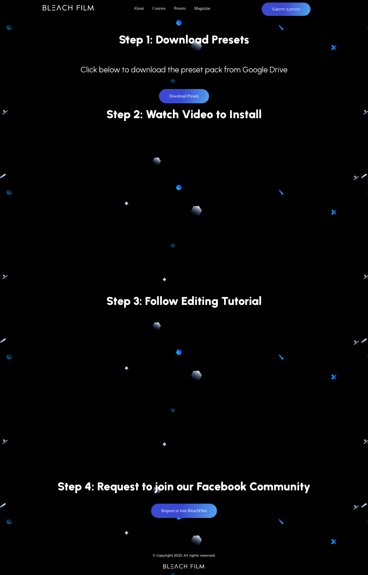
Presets (180, 8)
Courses (159, 8)
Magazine (202, 8)
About (139, 8)
